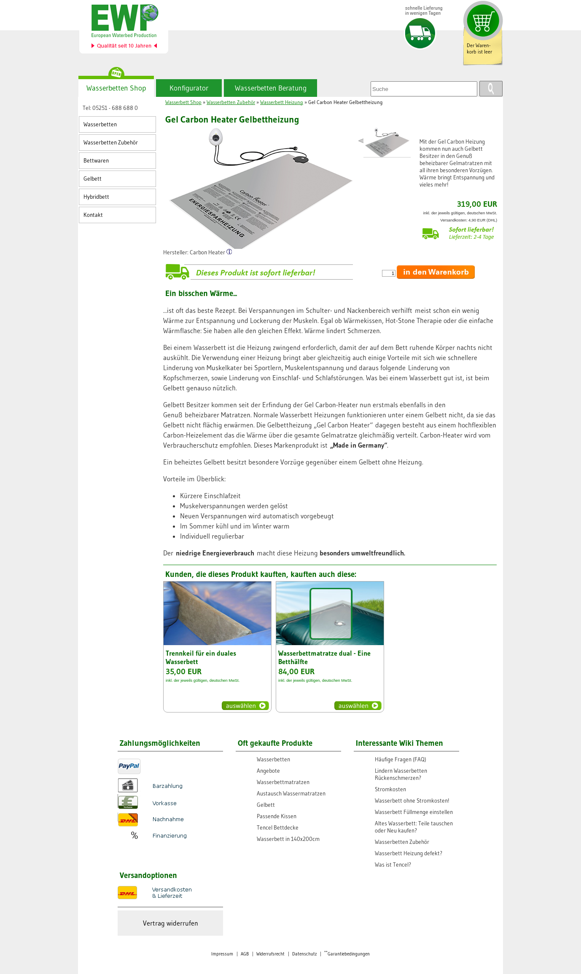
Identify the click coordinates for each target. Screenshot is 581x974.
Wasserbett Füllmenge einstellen (414, 812)
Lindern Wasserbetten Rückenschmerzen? (401, 774)
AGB (245, 954)
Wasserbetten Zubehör (110, 142)
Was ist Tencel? (393, 864)
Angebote (268, 770)
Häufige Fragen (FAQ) (400, 759)
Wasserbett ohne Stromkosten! (412, 800)
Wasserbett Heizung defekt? (408, 853)
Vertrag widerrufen (170, 923)
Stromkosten (390, 789)
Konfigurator (188, 88)
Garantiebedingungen (347, 954)
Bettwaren (96, 160)
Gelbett (92, 178)
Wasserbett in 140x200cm (288, 839)
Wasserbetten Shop (116, 88)
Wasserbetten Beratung (271, 88)
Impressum (222, 954)
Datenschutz (304, 954)
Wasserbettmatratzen (283, 782)
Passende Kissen (276, 816)
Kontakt (93, 215)
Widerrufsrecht (270, 954)
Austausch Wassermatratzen (291, 793)
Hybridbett (96, 196)
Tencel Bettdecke (278, 827)
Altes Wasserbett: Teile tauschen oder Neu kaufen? (414, 827)
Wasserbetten (100, 124)
